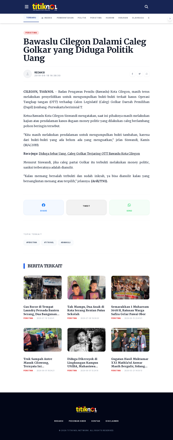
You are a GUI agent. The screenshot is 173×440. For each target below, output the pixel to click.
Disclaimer (112, 421)
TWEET (86, 206)
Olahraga (138, 18)
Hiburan (123, 18)
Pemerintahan (65, 18)
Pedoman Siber (77, 421)
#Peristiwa (31, 242)
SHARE (43, 207)
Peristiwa (96, 18)
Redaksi (58, 421)
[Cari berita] (146, 7)
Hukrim (110, 18)
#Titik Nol (49, 242)
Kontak (95, 421)
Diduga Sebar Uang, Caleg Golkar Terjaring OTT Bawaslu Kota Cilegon (89, 154)
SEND (129, 207)
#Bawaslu (66, 242)
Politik (82, 18)
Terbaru (31, 18)
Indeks (47, 18)
